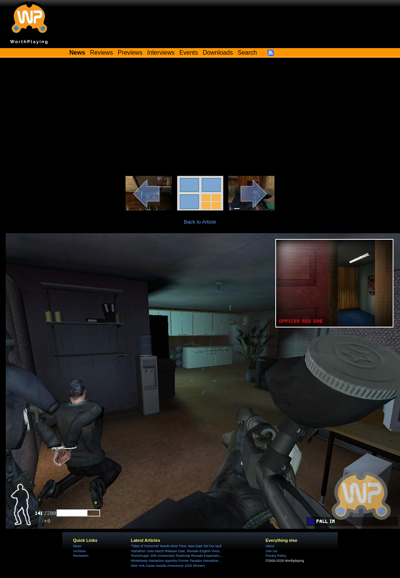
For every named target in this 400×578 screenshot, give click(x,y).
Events (188, 52)
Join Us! (272, 551)
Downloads (218, 52)
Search (247, 52)
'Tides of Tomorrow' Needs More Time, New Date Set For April (176, 546)
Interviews (160, 52)
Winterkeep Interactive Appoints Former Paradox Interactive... (176, 561)
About (270, 546)
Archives (79, 551)
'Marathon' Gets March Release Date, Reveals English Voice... (176, 551)
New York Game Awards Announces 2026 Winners (168, 566)
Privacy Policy (276, 556)
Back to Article (200, 222)
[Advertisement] (200, 118)
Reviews (101, 52)
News (77, 546)
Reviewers (81, 556)
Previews (130, 52)
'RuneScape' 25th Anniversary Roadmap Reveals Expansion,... (177, 556)
